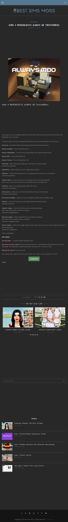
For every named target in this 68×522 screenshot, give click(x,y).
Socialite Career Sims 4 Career (50, 330)
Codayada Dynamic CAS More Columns (17, 330)
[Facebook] (21, 513)
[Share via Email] (44, 297)
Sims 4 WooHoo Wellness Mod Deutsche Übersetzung (34, 444)
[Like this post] (36, 297)
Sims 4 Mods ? (6, 237)
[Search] (65, 2)
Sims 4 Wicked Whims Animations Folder (30, 434)
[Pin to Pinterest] (41, 297)
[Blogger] (46, 513)
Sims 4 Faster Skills (22, 455)
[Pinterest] (25, 513)
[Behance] (34, 513)
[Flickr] (29, 513)
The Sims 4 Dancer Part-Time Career (29, 466)
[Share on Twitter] (39, 297)
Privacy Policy (49, 519)
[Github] (41, 513)
